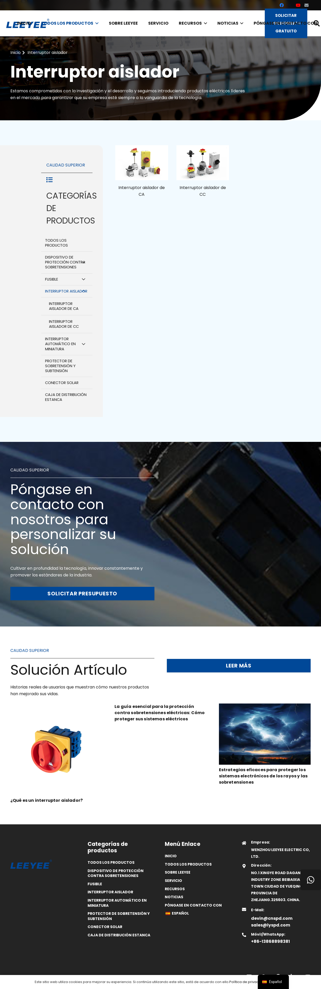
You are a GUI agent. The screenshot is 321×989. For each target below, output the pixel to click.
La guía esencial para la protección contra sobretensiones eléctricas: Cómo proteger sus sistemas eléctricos (160, 713)
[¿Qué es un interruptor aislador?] (56, 707)
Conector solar (105, 926)
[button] (95, 23)
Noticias (174, 897)
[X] (290, 5)
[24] (202, 162)
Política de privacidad (247, 981)
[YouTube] (298, 5)
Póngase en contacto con (193, 905)
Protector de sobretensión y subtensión (119, 916)
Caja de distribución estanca (119, 935)
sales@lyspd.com (270, 925)
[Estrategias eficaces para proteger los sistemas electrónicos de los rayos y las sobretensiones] (265, 707)
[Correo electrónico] (306, 5)
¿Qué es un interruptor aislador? (46, 800)
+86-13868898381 (270, 941)
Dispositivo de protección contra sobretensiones (116, 873)
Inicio (171, 856)
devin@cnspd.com (272, 918)
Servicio (173, 880)
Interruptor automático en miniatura (117, 903)
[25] (141, 162)
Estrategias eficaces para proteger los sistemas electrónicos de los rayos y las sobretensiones (263, 776)
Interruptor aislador (110, 892)
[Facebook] (281, 5)
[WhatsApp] (310, 879)
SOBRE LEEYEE (177, 872)
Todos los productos (111, 862)
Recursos (175, 889)
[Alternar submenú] (83, 262)
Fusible (95, 884)
